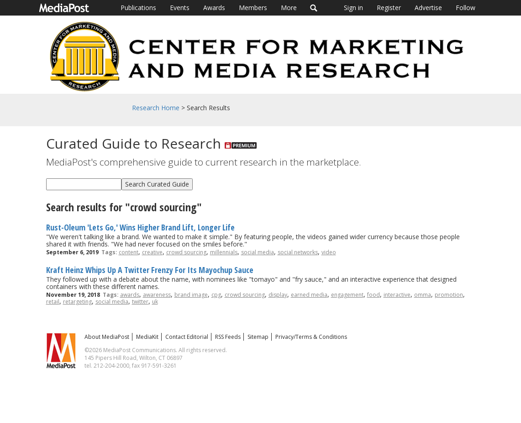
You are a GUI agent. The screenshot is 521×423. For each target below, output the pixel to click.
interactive (397, 295)
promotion (449, 295)
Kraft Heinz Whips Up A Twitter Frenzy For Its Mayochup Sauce (149, 269)
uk (155, 301)
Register (389, 7)
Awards (214, 7)
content (128, 252)
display (277, 295)
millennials (223, 252)
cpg (216, 295)
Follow (465, 7)
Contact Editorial (186, 337)
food (373, 295)
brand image (191, 295)
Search (314, 8)
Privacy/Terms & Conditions (311, 337)
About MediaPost (106, 337)
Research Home (155, 107)
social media (257, 252)
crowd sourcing (186, 252)
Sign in (353, 7)
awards (129, 295)
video (328, 252)
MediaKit (147, 337)
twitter (140, 301)
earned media (309, 295)
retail (52, 301)
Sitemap (257, 337)
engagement (347, 295)
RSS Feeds (228, 337)
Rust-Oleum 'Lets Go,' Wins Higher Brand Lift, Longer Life (140, 227)
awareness (157, 295)
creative (152, 252)
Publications (138, 7)
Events (179, 7)
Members (253, 7)
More (289, 7)
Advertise (428, 7)
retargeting (77, 301)
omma (422, 295)
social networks (298, 252)
